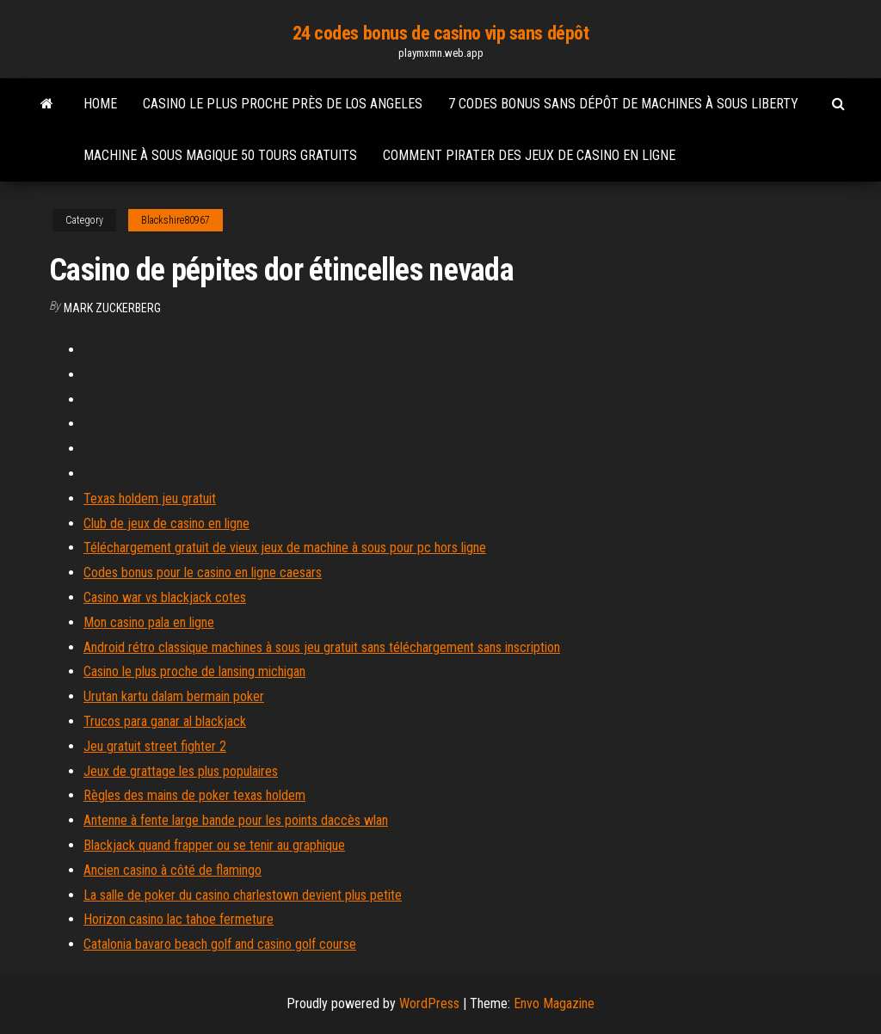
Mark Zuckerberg (112, 308)
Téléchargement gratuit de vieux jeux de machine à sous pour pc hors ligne (284, 547)
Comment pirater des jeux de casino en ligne (529, 155)
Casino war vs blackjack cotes (164, 597)
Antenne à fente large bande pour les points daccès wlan (235, 820)
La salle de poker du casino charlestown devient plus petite (242, 895)
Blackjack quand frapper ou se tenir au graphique (214, 845)
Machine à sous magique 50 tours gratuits (220, 155)
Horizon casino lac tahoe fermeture (178, 919)
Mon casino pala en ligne (148, 622)
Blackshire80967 (175, 220)
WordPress (429, 1003)
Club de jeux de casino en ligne (166, 523)
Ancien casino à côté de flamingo (172, 870)
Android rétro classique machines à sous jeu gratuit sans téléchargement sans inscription (321, 647)
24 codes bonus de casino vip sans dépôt (441, 33)
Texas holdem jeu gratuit (149, 498)
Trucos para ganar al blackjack (164, 721)
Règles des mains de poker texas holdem (194, 795)
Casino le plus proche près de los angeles (282, 103)
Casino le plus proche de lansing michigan (194, 671)
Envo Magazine (554, 1003)
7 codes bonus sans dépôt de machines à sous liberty (623, 103)
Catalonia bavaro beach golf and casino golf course (219, 944)
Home (100, 103)
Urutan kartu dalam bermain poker (173, 696)
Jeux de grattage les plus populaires (180, 771)
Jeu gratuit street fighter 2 (154, 746)
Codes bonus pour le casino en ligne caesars (202, 572)
